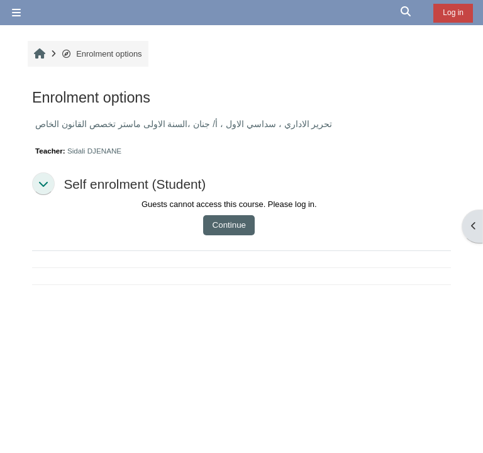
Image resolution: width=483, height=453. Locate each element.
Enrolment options (102, 54)
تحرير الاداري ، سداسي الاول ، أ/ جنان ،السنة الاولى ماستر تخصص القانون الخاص (183, 124)
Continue (229, 225)
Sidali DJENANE (94, 151)
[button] (406, 12)
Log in (453, 12)
